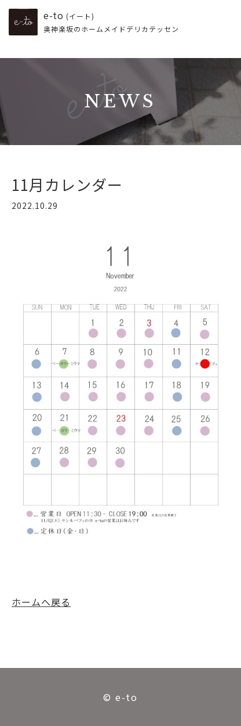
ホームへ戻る (41, 602)
